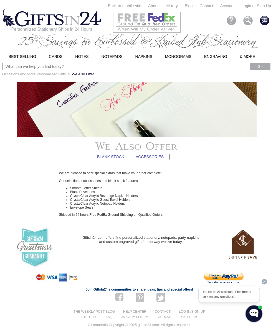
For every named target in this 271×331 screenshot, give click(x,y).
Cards (55, 56)
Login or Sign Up (256, 6)
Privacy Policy (134, 317)
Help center (134, 312)
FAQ (109, 317)
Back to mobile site (124, 6)
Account (227, 6)
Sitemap (163, 317)
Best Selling (22, 56)
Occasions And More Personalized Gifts (34, 74)
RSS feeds (188, 317)
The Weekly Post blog (94, 312)
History (171, 6)
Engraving (215, 56)
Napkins (143, 56)
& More (247, 56)
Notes (81, 56)
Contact (206, 6)
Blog (189, 6)
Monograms (178, 56)
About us (88, 317)
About (153, 6)
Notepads (112, 56)
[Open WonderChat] (254, 314)
